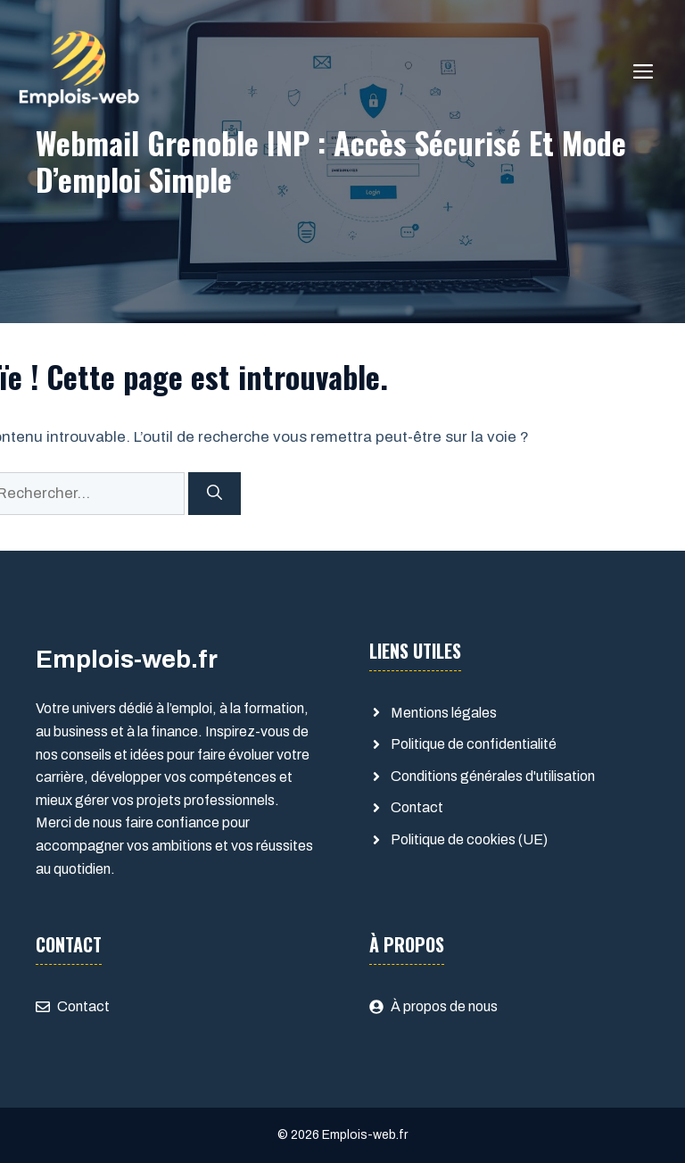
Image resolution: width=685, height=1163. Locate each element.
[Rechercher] (214, 493)
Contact (417, 807)
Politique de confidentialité (474, 744)
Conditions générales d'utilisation (493, 776)
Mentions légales (444, 712)
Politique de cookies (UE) (469, 839)
